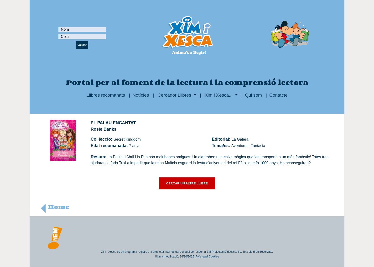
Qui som (253, 95)
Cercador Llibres (174, 95)
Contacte (278, 95)
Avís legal (202, 256)
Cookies (214, 256)
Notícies (140, 95)
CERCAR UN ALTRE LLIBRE (187, 183)
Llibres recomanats (105, 95)
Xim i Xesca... (218, 95)
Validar (82, 45)
